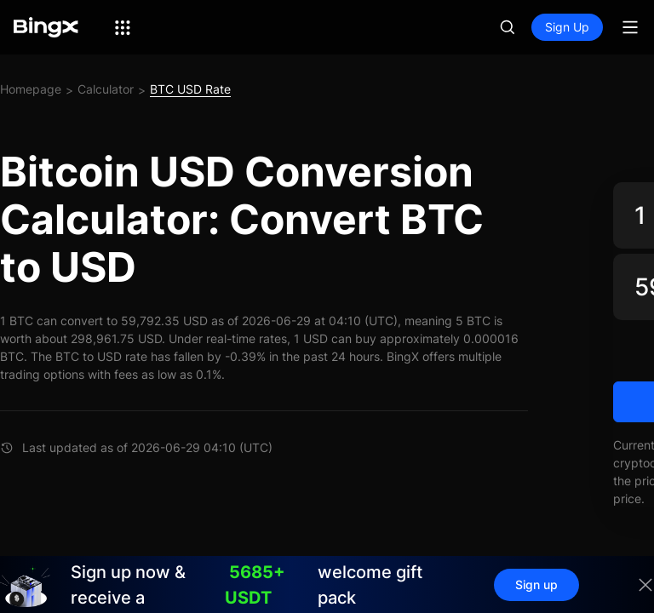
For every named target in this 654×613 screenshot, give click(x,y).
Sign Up (567, 27)
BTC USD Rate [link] (190, 89)
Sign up (536, 584)
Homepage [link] (30, 89)
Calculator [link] (105, 89)
